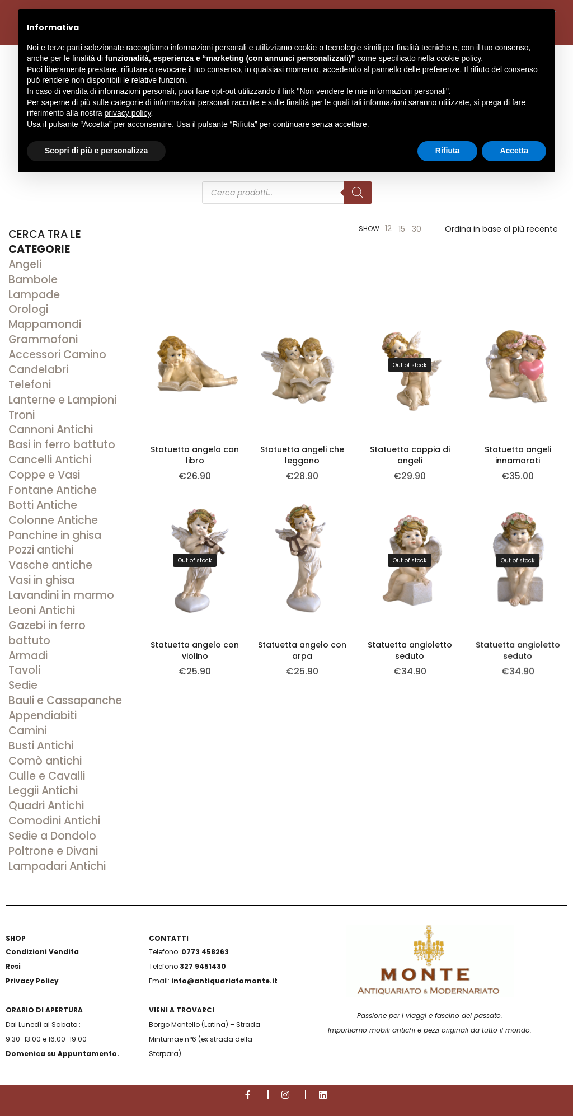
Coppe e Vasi (44, 474)
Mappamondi (44, 324)
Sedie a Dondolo (52, 835)
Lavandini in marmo (61, 595)
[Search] (358, 192)
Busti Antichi (40, 745)
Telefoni (29, 384)
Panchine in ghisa (54, 535)
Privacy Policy (32, 981)
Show (369, 228)
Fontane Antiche (52, 490)
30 (416, 229)
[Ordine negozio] (501, 228)
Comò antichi (45, 760)
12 (388, 228)
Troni (21, 415)
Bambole (33, 279)
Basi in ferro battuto (61, 444)
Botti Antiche (42, 505)
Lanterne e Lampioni (62, 399)
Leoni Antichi (41, 610)
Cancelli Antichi (49, 459)
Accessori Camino (57, 354)
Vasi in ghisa (41, 580)
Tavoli (24, 670)
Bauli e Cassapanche (65, 700)
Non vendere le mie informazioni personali (372, 91)
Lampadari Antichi (57, 866)
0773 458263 (205, 951)
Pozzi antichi (40, 549)
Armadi (28, 655)
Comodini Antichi (54, 820)
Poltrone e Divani (53, 851)
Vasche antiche (50, 565)
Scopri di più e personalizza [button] (96, 150)
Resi (13, 966)
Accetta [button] (514, 150)
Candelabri (38, 369)
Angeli (24, 264)
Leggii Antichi (43, 790)
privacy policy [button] (128, 113)
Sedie (22, 685)
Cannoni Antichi (50, 429)
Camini (27, 730)
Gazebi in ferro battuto (47, 633)
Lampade (34, 294)
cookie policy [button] (458, 58)
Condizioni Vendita (42, 951)
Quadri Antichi (46, 805)
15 (401, 229)
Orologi (28, 309)
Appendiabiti (42, 715)
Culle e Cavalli (46, 776)
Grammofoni (43, 339)
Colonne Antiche (53, 520)
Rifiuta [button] (447, 150)
